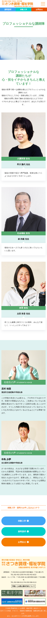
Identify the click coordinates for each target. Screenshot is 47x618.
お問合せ (39, 9)
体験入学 (23, 9)
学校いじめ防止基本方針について (23, 586)
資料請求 (7, 9)
